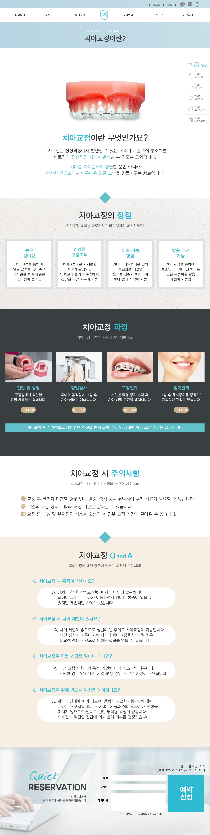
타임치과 (20, 15)
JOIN (169, 5)
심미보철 (128, 15)
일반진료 (158, 15)
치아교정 (80, 15)
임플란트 (50, 15)
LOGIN (156, 5)
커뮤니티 (188, 15)
